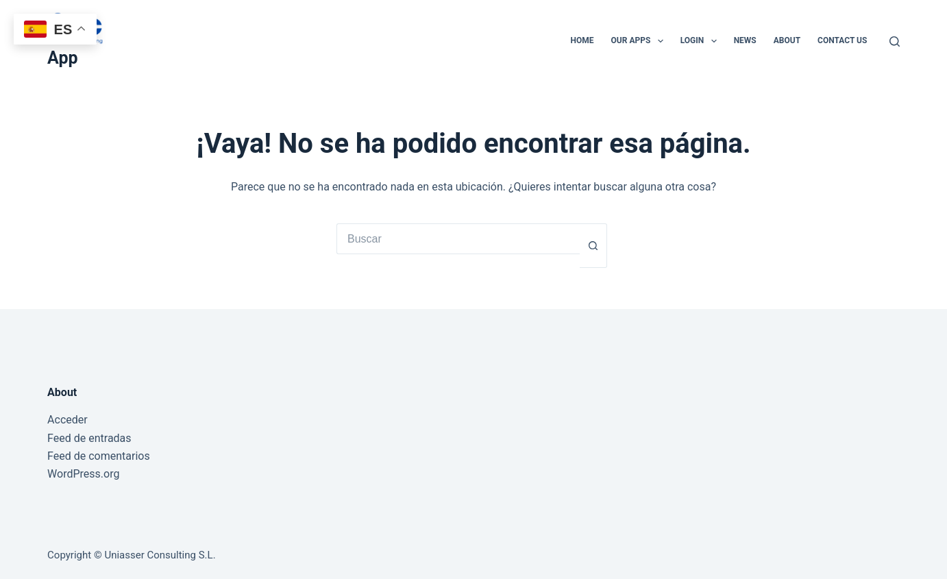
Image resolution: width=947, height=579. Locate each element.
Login (701, 41)
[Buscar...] (458, 238)
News (745, 40)
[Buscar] (894, 41)
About (787, 40)
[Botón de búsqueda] (593, 245)
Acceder (67, 419)
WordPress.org (83, 473)
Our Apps (640, 41)
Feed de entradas (89, 438)
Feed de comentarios (98, 456)
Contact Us (842, 40)
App (62, 58)
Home (582, 40)
